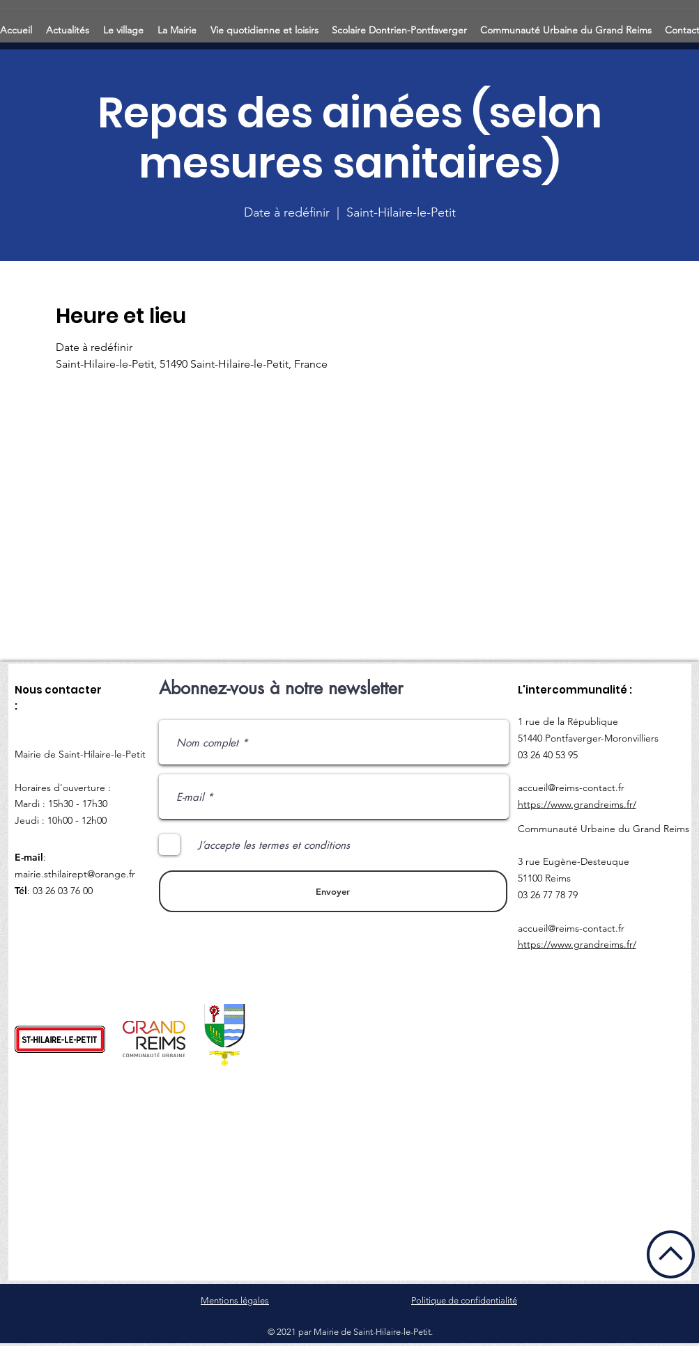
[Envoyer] (333, 891)
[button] (69, 24)
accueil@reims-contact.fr (571, 787)
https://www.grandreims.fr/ (577, 804)
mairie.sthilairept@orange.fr (75, 874)
